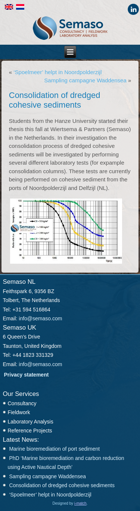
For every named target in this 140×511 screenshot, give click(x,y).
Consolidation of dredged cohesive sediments (62, 485)
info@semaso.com (40, 318)
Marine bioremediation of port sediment (54, 449)
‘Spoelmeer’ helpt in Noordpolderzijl (57, 72)
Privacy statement (26, 375)
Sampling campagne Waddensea (85, 80)
